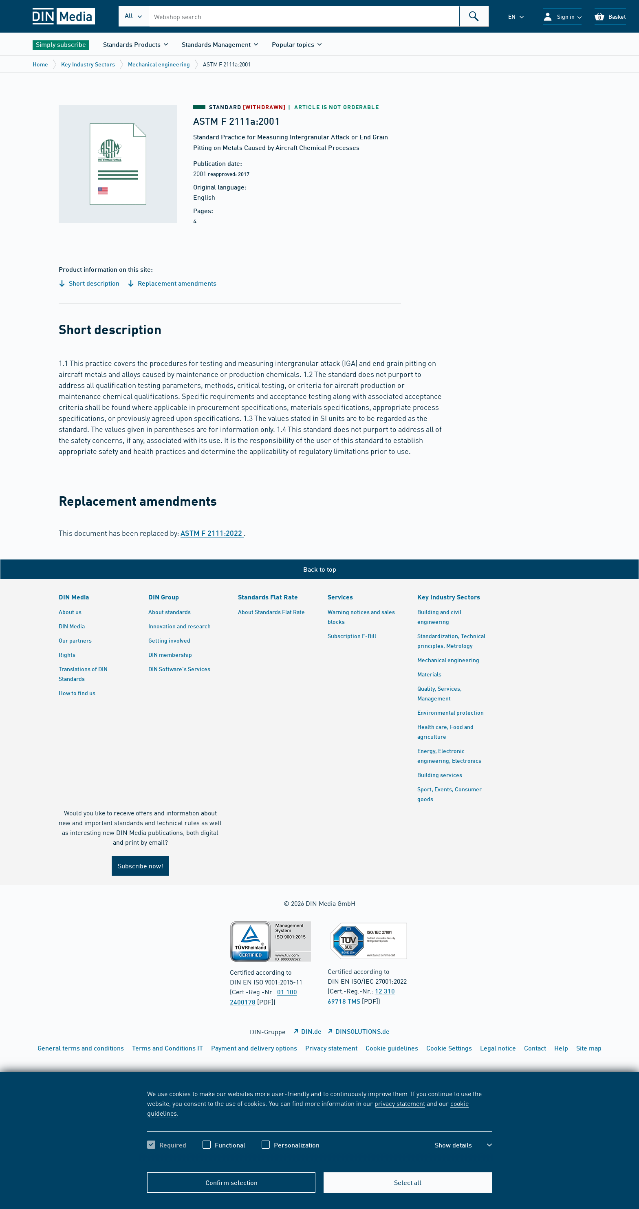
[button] (562, 16)
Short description (89, 283)
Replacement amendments (172, 283)
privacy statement (400, 1103)
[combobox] (319, 16)
